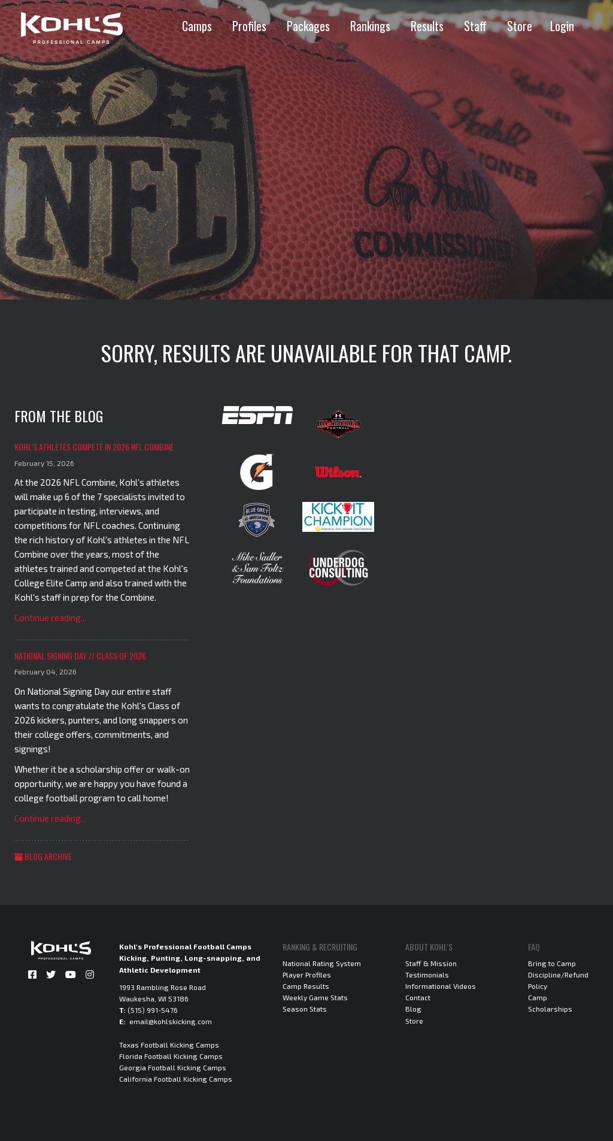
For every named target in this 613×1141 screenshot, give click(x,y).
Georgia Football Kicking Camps (172, 1067)
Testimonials (427, 974)
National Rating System (322, 963)
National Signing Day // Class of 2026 (80, 655)
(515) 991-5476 (153, 1010)
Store (519, 26)
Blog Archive (43, 856)
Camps (197, 26)
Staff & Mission (431, 963)
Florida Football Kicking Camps (171, 1056)
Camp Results (306, 986)
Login (562, 26)
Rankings (370, 26)
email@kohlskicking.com (170, 1021)
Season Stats (305, 1008)
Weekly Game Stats (315, 997)
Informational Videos (440, 986)
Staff (475, 26)
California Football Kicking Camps (175, 1079)
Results (427, 26)
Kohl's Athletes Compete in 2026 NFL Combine (94, 446)
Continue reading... (50, 617)
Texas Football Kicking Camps (169, 1044)
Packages (308, 26)
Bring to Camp (552, 963)
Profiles (249, 26)
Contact (417, 997)
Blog (413, 1008)
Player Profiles (307, 974)
